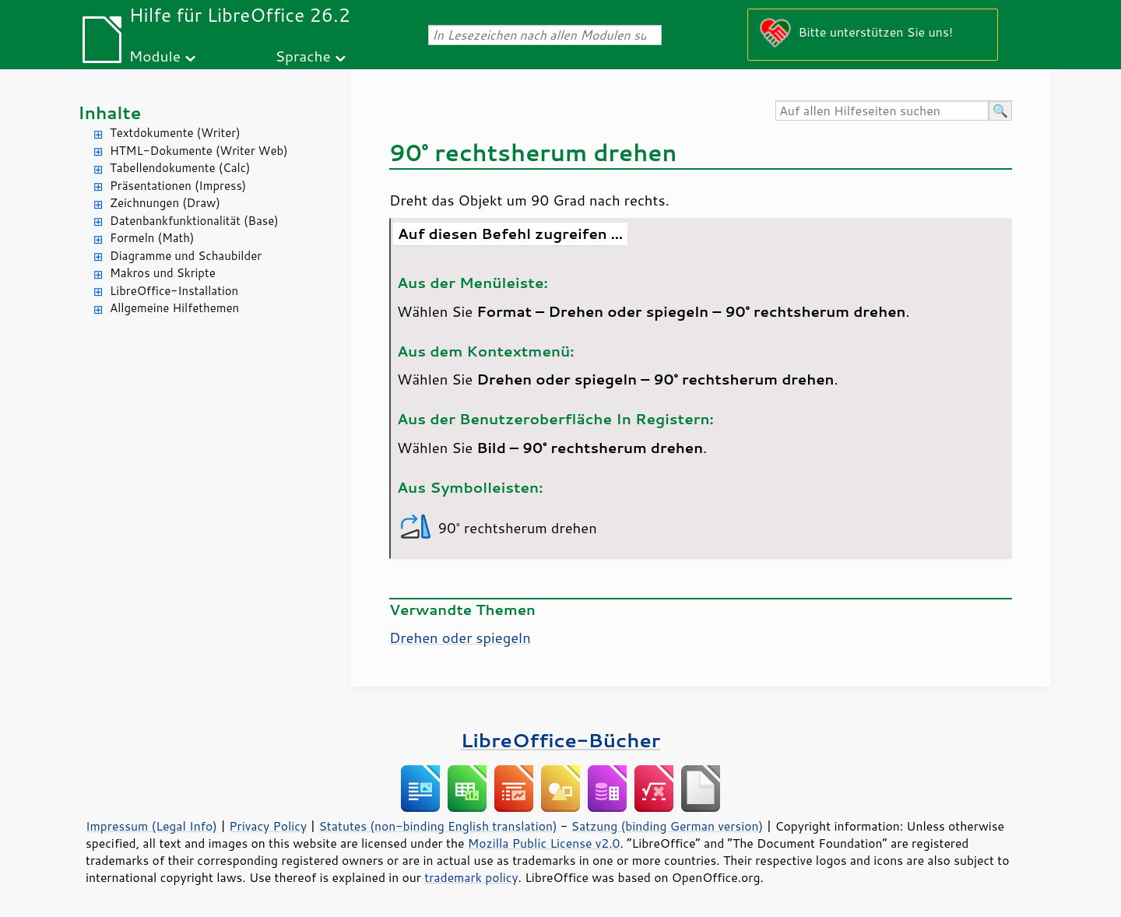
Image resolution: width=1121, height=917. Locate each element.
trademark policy (471, 877)
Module (155, 55)
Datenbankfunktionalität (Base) (194, 221)
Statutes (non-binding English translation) (437, 825)
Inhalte (109, 112)
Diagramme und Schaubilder (186, 256)
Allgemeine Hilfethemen (174, 308)
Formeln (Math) (152, 238)
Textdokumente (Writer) (175, 133)
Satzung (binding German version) (667, 825)
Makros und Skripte (163, 273)
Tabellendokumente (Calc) (180, 168)
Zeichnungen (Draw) (165, 203)
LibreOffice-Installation (174, 291)
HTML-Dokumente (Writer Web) (199, 150)
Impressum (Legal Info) (151, 825)
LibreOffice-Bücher (560, 740)
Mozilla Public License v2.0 (544, 843)
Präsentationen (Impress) (178, 185)
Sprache (302, 55)
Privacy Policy (268, 825)
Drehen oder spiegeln (460, 637)
